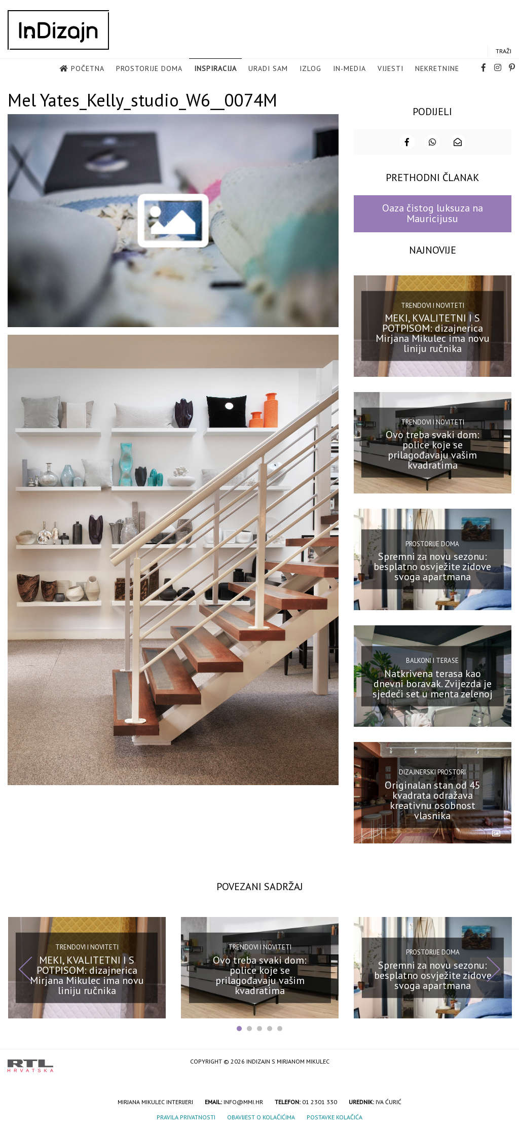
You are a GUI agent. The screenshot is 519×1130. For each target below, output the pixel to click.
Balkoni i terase (432, 659)
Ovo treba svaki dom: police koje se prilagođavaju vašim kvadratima (432, 449)
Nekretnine (437, 69)
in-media (349, 69)
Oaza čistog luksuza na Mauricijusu (432, 212)
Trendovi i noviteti (432, 304)
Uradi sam (268, 69)
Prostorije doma (149, 69)
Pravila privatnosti (186, 1116)
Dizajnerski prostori (432, 771)
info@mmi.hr (243, 1101)
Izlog (310, 69)
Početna (87, 69)
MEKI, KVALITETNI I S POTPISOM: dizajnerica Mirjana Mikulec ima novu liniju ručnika (433, 332)
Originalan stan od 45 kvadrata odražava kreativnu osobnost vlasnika (432, 799)
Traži (503, 51)
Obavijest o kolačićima (261, 1116)
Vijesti (390, 69)
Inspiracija (215, 69)
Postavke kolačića (334, 1116)
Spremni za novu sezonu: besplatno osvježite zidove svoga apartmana (432, 565)
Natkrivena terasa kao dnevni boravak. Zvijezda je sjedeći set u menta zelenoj (433, 682)
